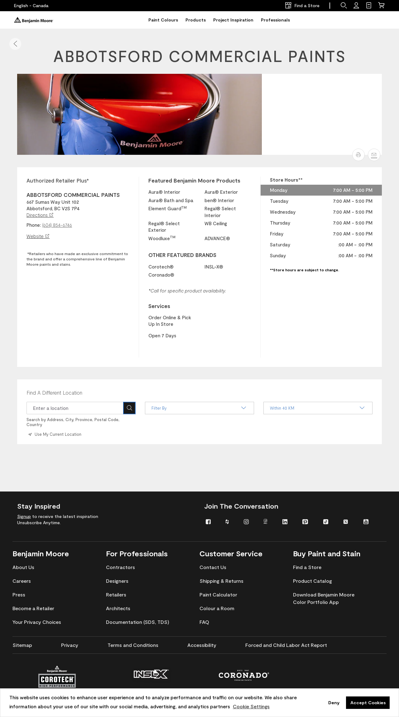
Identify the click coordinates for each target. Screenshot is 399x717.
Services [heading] (159, 306)
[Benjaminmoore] (33, 20)
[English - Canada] (31, 5)
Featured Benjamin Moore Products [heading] (194, 180)
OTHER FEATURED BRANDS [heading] (182, 255)
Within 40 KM (318, 408)
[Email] (374, 155)
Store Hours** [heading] (286, 180)
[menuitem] (211, 521)
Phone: (33, 225)
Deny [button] (333, 702)
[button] (15, 44)
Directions (40, 215)
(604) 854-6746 (57, 225)
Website (38, 236)
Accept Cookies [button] (368, 702)
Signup (24, 516)
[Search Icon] (129, 408)
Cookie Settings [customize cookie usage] (251, 706)
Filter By (199, 408)
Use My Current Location (54, 434)
